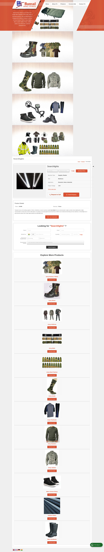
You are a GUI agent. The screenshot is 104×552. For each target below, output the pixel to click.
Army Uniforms (52, 324)
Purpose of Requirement (23, 238)
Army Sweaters (52, 443)
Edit (72, 170)
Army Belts (52, 348)
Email (58, 230)
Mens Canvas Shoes (52, 491)
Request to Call (55, 194)
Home (47, 4)
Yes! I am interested (52, 217)
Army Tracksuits (52, 420)
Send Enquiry (71, 194)
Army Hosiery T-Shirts (52, 276)
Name (24, 230)
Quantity (57, 234)
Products (63, 4)
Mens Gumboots (52, 539)
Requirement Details (23, 243)
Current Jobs (72, 4)
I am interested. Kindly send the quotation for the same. (55, 243)
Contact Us (82, 4)
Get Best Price (81, 170)
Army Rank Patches (51, 372)
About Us (54, 4)
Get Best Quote (52, 279)
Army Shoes (52, 300)
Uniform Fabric (52, 515)
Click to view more (52, 189)
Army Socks (52, 396)
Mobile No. (23, 234)
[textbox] (64, 170)
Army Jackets (52, 467)
